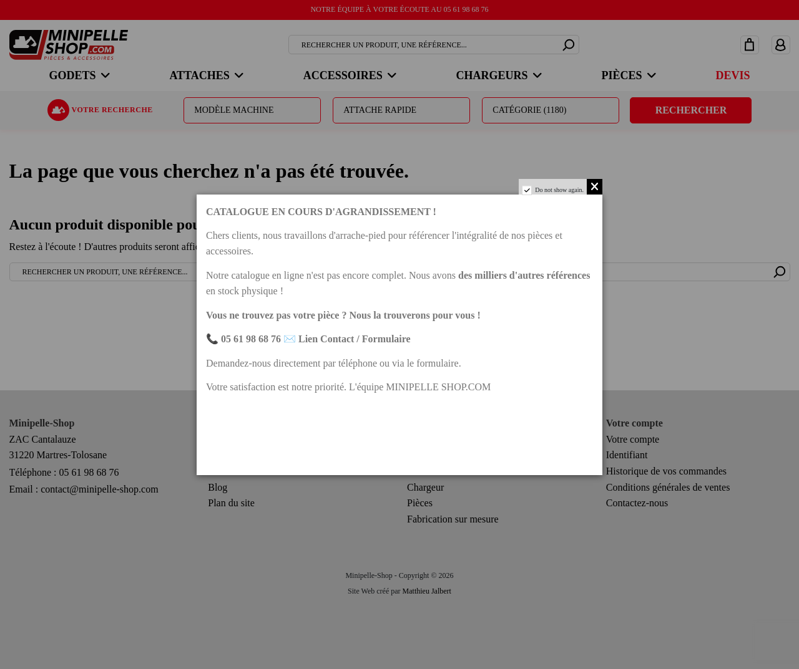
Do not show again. (559, 189)
